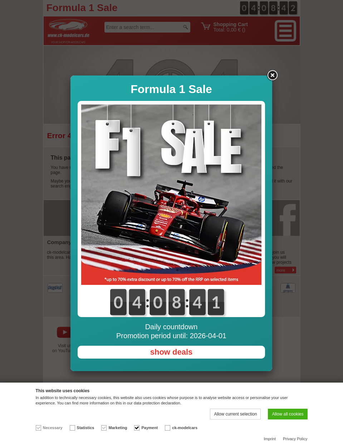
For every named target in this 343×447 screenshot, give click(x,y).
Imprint (270, 439)
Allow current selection (235, 414)
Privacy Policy (295, 439)
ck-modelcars (184, 428)
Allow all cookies (287, 414)
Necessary (53, 428)
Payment (149, 428)
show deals (171, 352)
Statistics (85, 428)
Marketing (117, 428)
